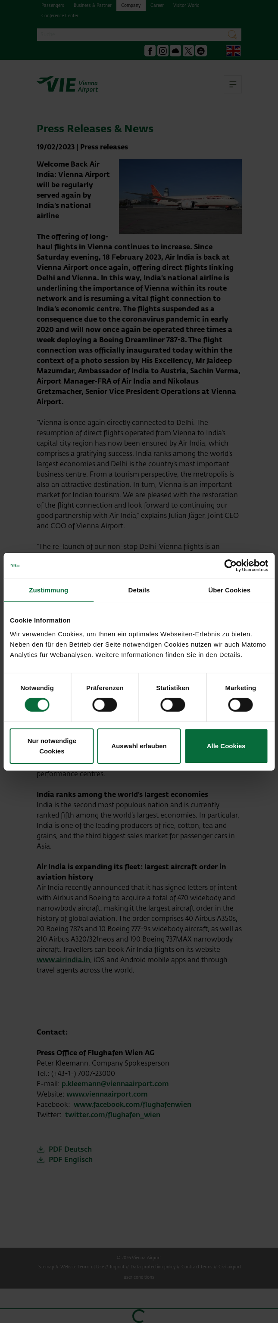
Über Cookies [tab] (229, 589)
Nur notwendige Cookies (52, 746)
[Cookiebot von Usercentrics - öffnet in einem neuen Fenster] (230, 565)
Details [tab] (139, 589)
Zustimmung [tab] (48, 589)
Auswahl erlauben (138, 746)
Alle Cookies (226, 746)
